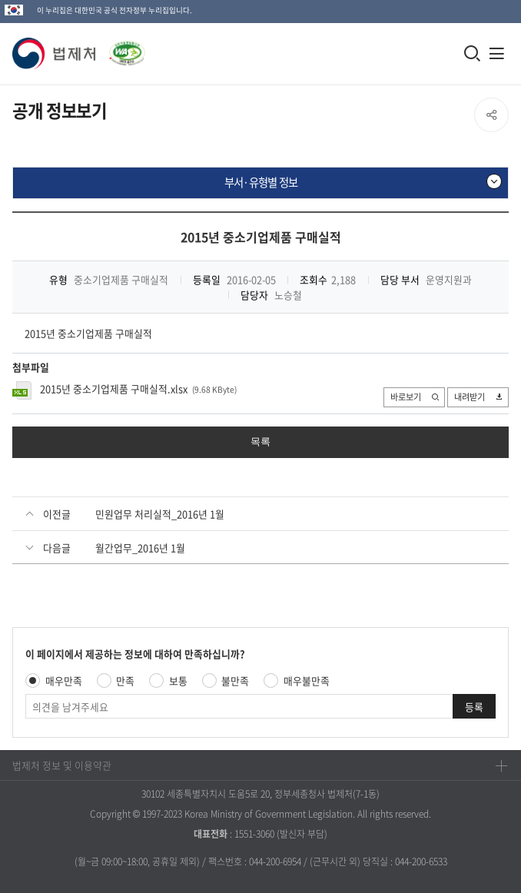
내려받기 (478, 397)
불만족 (235, 680)
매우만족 (63, 680)
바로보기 (415, 397)
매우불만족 (307, 680)
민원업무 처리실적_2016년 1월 (159, 513)
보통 (178, 680)
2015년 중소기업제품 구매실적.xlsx (113, 388)
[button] (54, 53)
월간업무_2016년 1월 (140, 547)
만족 (125, 680)
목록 (260, 441)
